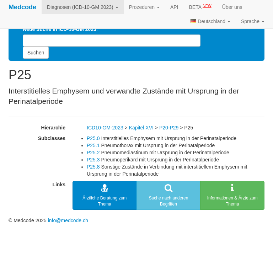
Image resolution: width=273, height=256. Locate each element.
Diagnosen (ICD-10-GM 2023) (82, 7)
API (174, 7)
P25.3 (93, 159)
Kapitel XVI (141, 127)
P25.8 (93, 167)
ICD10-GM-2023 (105, 127)
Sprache (252, 21)
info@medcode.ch (68, 220)
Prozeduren (144, 7)
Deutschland (210, 21)
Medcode (22, 7)
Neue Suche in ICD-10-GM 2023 (59, 29)
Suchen (35, 52)
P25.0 (93, 138)
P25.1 (93, 145)
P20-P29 (168, 127)
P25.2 (93, 152)
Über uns (232, 7)
